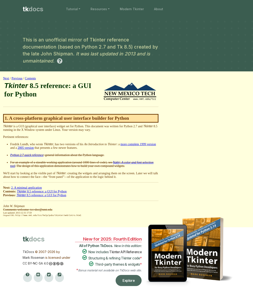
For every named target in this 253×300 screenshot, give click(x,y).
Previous (17, 78)
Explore (129, 280)
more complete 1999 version (138, 144)
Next (6, 78)
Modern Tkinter (132, 9)
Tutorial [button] (72, 9)
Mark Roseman (33, 257)
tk (33, 9)
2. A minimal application (26, 187)
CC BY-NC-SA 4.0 (35, 263)
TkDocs (28, 251)
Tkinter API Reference (125, 252)
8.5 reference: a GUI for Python (42, 191)
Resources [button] (99, 9)
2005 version (26, 147)
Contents (30, 78)
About (158, 9)
